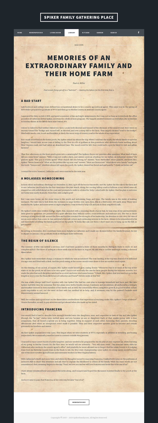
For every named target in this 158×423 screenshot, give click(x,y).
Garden (100, 33)
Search (113, 33)
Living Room (55, 33)
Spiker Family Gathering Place (79, 17)
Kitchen (85, 33)
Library (71, 33)
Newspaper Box (36, 33)
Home (19, 33)
